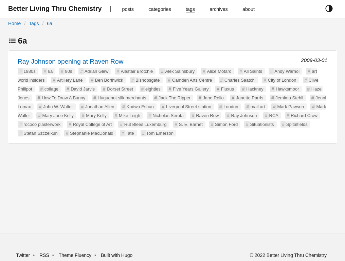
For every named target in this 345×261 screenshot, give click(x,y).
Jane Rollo (213, 97)
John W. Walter (58, 106)
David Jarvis (83, 89)
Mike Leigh (129, 115)
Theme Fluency (76, 255)
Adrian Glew (97, 71)
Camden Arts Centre (192, 80)
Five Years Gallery (191, 89)
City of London (282, 80)
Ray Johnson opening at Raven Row (70, 61)
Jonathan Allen (99, 106)
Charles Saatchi (240, 80)
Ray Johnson (244, 115)
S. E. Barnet (191, 124)
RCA (273, 115)
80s (68, 71)
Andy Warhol (286, 71)
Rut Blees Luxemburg (145, 124)
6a (49, 23)
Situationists (262, 124)
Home (14, 23)
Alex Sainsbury (180, 71)
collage (51, 89)
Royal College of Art (92, 124)
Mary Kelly (96, 115)
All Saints (253, 71)
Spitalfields (297, 124)
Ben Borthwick (109, 80)
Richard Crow (304, 115)
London (230, 106)
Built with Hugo (116, 255)
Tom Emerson (160, 133)
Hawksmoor (287, 89)
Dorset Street (120, 89)
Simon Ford (226, 124)
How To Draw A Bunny (63, 97)
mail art (258, 106)
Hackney (255, 89)
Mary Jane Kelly (58, 115)
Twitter (23, 255)
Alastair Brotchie (137, 71)
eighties (153, 89)
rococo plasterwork (41, 124)
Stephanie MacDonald (91, 133)
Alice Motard (219, 71)
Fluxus (227, 89)
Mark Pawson (290, 106)
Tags (34, 23)
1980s (29, 71)
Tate (130, 133)
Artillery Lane (70, 80)
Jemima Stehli (289, 97)
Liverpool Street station (188, 106)
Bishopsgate (147, 80)
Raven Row (207, 115)
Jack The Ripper (174, 97)
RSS (44, 255)
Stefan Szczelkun (40, 133)
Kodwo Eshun (140, 106)
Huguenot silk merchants (121, 97)
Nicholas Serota (168, 115)
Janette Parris (249, 97)
